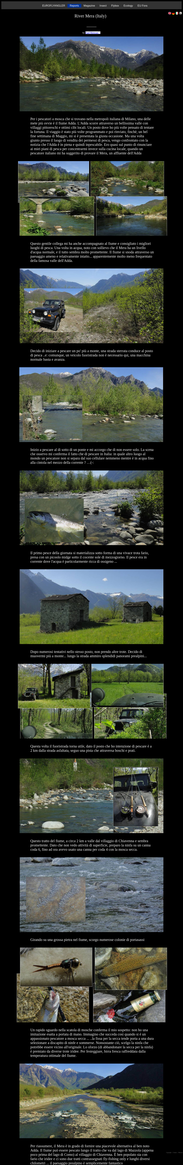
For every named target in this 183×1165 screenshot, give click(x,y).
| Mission (180, 1152)
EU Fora (142, 5)
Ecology (128, 5)
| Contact (174, 1152)
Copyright (169, 1152)
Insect (103, 5)
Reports (74, 5)
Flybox (115, 5)
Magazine (89, 5)
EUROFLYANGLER (53, 5)
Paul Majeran (93, 32)
